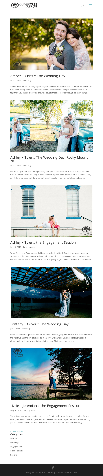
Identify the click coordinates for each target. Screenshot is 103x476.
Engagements (29, 247)
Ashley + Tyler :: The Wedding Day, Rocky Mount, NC (49, 159)
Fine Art (13, 438)
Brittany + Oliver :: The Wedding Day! (39, 324)
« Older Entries (16, 431)
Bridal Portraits (16, 450)
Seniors (13, 455)
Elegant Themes (45, 472)
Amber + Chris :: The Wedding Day (37, 75)
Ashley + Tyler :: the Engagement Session (43, 242)
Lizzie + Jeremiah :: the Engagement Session (45, 405)
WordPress (71, 472)
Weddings (27, 80)
